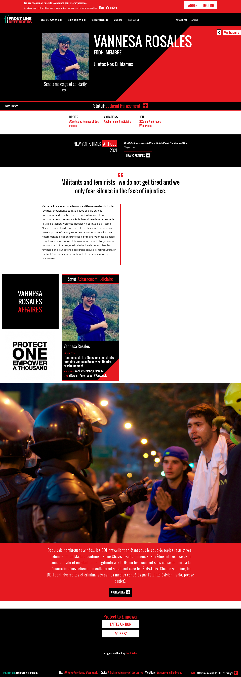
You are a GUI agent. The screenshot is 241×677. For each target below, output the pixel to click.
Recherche (134, 19)
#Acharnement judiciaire (117, 121)
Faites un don (181, 20)
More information (108, 8)
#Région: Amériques (150, 121)
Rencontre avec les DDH (51, 20)
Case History (11, 106)
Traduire (234, 32)
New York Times (135, 155)
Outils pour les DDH (77, 20)
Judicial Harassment (123, 106)
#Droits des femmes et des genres (125, 672)
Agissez (194, 20)
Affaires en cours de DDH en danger (212, 673)
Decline (208, 5)
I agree (191, 5)
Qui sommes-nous (100, 20)
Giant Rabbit (132, 653)
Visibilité (118, 20)
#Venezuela (145, 126)
